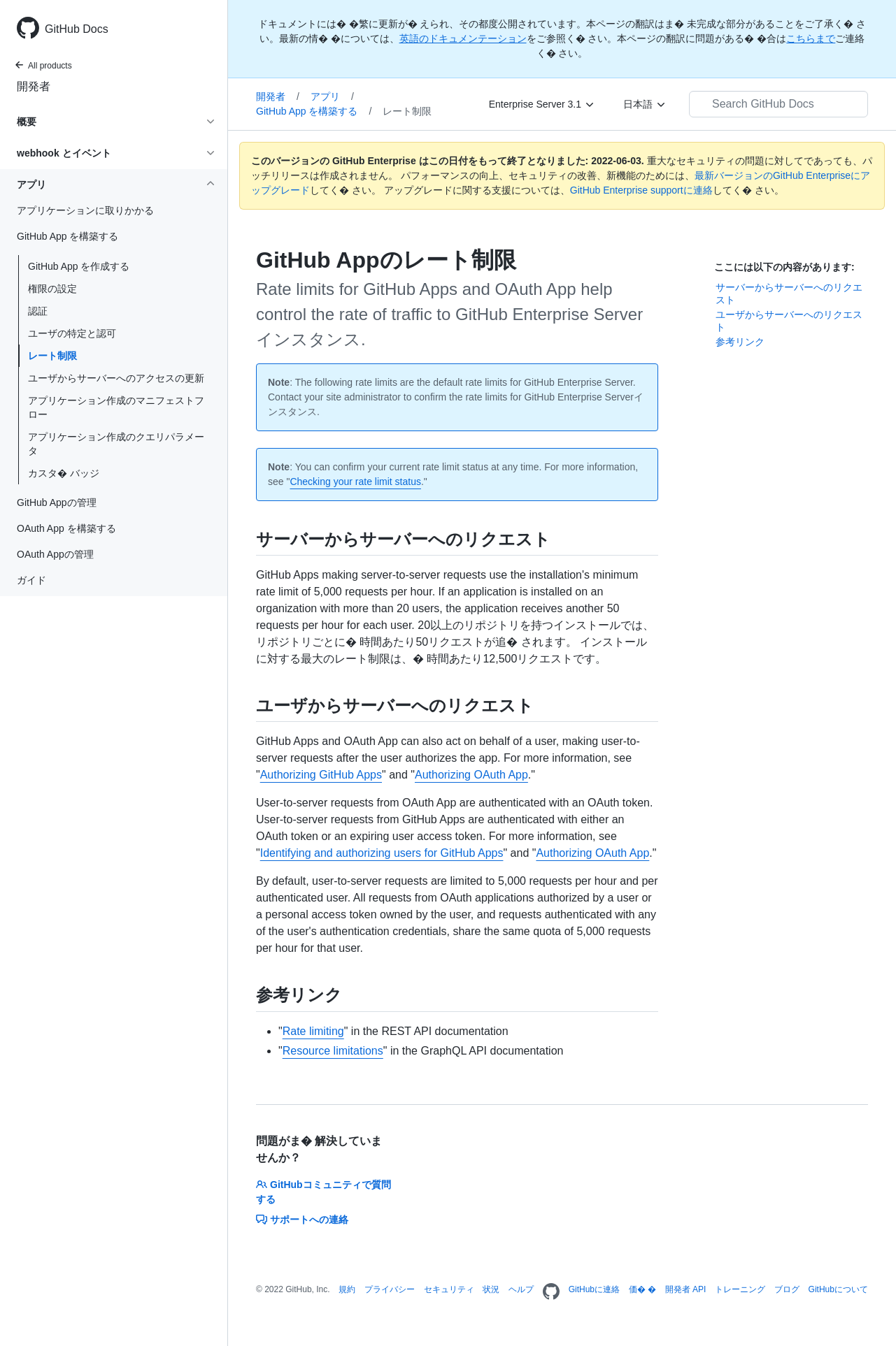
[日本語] (645, 104)
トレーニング (740, 1289)
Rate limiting (313, 1031)
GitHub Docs (76, 29)
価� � (642, 1289)
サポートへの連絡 (302, 1219)
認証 (38, 311)
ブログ (786, 1289)
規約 (347, 1289)
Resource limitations (333, 1051)
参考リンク (740, 341)
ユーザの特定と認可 (72, 333)
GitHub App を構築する (313, 111)
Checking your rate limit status (355, 481)
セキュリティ (449, 1289)
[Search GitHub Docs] (778, 104)
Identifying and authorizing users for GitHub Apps (382, 853)
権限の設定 (52, 288)
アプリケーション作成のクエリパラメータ (116, 443)
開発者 (33, 86)
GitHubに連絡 (594, 1289)
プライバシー (389, 1289)
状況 (491, 1289)
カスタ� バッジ (63, 473)
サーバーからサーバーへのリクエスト (789, 293)
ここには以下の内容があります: (784, 267)
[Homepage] (551, 1292)
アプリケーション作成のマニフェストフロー (116, 407)
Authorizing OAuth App (471, 775)
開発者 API (685, 1289)
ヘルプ (521, 1289)
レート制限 (52, 355)
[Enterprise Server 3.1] (542, 104)
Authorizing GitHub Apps (321, 775)
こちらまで (810, 38)
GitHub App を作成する (79, 266)
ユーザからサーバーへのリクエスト (789, 321)
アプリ (332, 96)
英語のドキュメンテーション (463, 38)
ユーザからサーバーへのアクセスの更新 (116, 378)
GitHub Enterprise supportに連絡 (641, 190)
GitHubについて (838, 1289)
